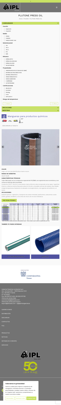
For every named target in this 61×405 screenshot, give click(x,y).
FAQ (3, 326)
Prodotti (26, 18)
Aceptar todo (31, 398)
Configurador (7, 23)
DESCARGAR (5, 318)
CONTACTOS (6, 322)
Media (5, 34)
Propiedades (7, 68)
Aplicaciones (7, 108)
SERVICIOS (5, 345)
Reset (7, 104)
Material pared (8, 43)
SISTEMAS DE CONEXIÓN (9, 341)
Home (20, 18)
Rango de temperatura (10, 99)
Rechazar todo (20, 398)
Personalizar (10, 398)
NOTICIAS (5, 337)
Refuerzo (6, 56)
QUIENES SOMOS (7, 309)
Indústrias (6, 110)
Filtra (54, 104)
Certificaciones (8, 86)
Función (5, 26)
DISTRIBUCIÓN (6, 314)
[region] (20, 391)
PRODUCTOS (6, 333)
